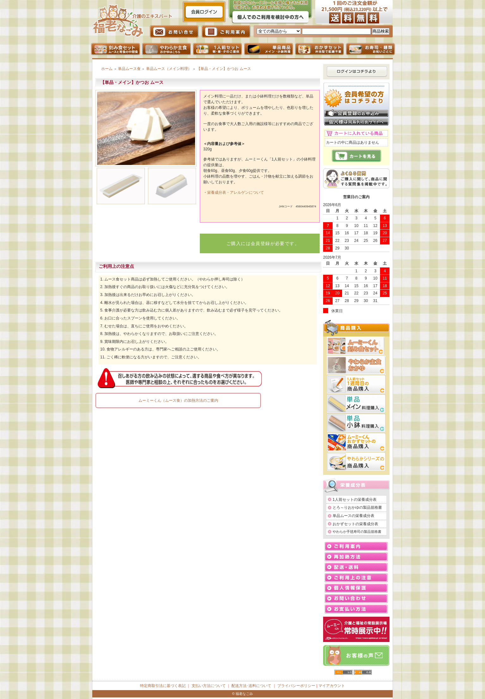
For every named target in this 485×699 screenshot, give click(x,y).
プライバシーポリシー (296, 685)
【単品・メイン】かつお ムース (224, 68)
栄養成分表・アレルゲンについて (235, 192)
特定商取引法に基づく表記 (163, 685)
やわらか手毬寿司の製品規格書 (357, 531)
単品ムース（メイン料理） (169, 68)
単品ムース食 (129, 68)
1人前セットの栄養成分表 (355, 499)
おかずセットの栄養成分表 (355, 524)
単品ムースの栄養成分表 (353, 515)
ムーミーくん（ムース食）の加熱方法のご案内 (178, 400)
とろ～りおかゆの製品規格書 (357, 507)
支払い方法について (209, 685)
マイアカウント (331, 685)
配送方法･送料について (251, 685)
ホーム (107, 68)
